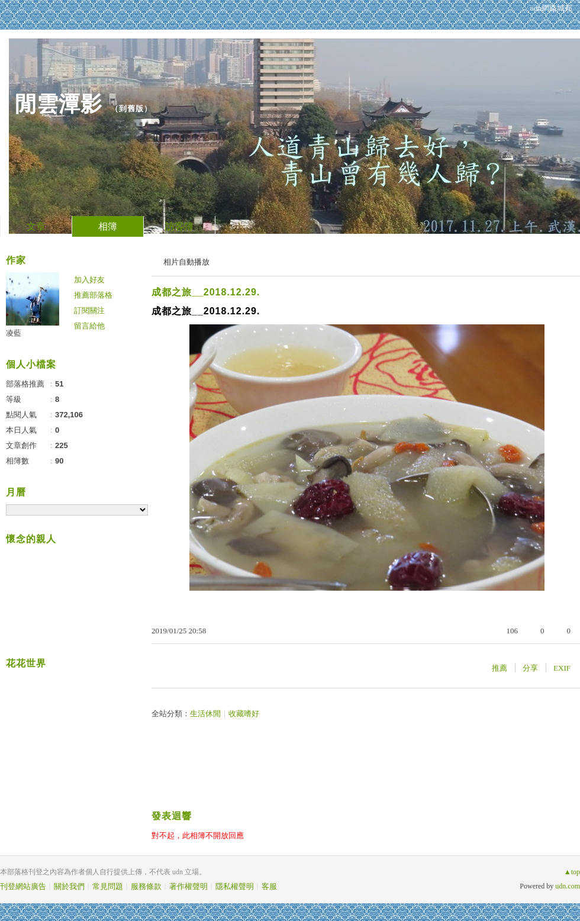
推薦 (499, 668)
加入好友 (89, 279)
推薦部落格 (93, 295)
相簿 (107, 226)
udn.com (567, 886)
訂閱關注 (89, 310)
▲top (572, 872)
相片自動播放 (186, 261)
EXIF (562, 668)
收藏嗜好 (243, 713)
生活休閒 (205, 713)
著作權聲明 (188, 886)
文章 (36, 226)
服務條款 (146, 886)
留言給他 (89, 325)
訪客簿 (179, 226)
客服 (269, 886)
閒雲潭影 (58, 104)
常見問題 (107, 886)
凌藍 (13, 333)
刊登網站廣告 (23, 886)
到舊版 (131, 108)
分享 (530, 668)
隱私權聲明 (234, 886)
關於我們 (69, 886)
